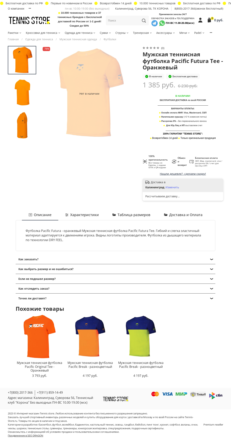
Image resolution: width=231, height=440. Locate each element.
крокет (164, 424)
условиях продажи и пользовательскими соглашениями (84, 432)
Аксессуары (165, 33)
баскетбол (45, 424)
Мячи (184, 33)
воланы (185, 424)
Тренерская (142, 33)
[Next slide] (22, 137)
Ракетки (15, 33)
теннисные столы (38, 428)
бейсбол (140, 424)
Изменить (172, 187)
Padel (199, 33)
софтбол (175, 424)
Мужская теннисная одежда (78, 39)
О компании (16, 8)
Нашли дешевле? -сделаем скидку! (183, 174)
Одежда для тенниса (80, 33)
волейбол (68, 424)
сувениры (56, 428)
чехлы (11, 428)
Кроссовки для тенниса (43, 33)
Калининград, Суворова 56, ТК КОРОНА (141, 8)
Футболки (109, 39)
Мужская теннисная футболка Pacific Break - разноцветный (90, 364)
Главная (13, 39)
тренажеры (70, 428)
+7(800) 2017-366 (20, 392)
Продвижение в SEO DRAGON (25, 435)
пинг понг (153, 424)
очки (194, 424)
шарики (21, 428)
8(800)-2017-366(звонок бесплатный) (198, 8)
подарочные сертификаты (147, 428)
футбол (56, 424)
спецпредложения (119, 428)
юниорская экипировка (92, 428)
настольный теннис (102, 424)
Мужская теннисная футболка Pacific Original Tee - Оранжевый (39, 366)
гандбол (129, 424)
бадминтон (82, 424)
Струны (122, 33)
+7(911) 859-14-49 (50, 392)
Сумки (105, 33)
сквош (119, 424)
